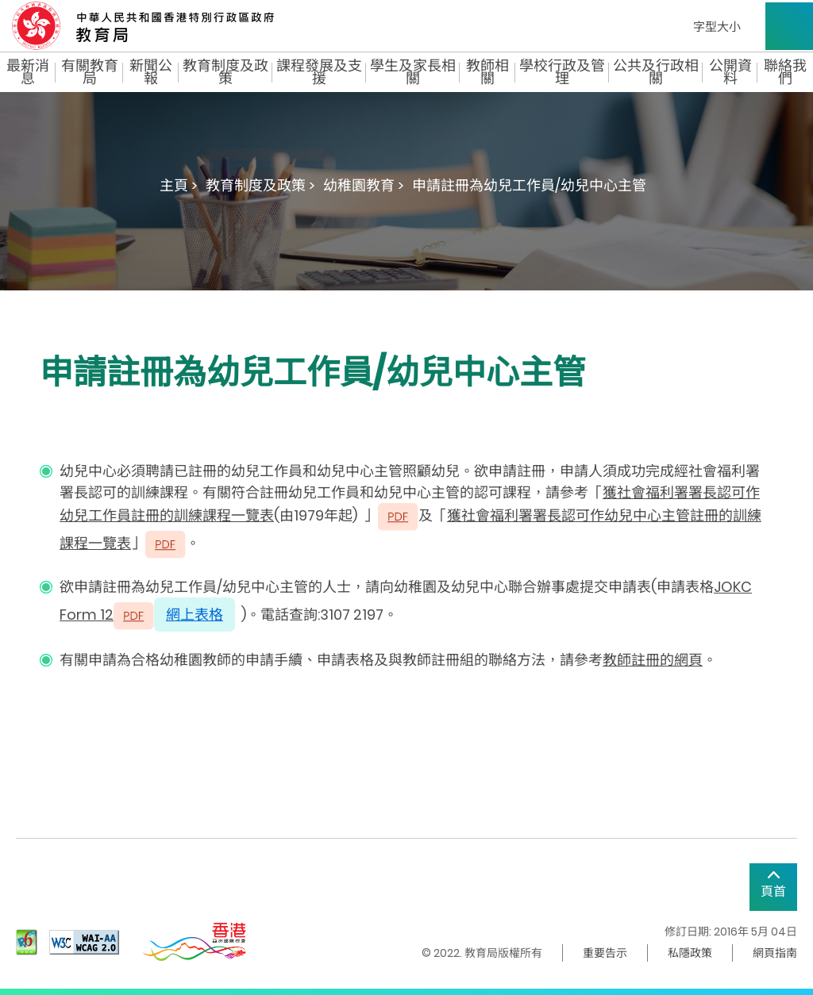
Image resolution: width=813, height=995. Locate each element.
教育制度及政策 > (260, 185)
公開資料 (730, 72)
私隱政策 (690, 953)
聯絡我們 (785, 72)
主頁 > (179, 185)
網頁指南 (775, 953)
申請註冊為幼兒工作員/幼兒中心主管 (529, 185)
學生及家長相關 (413, 72)
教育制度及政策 (225, 72)
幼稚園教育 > (363, 185)
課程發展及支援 (319, 72)
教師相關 (487, 72)
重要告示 (605, 953)
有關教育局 (89, 72)
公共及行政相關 (656, 72)
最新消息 (27, 72)
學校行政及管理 (562, 72)
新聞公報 (150, 72)
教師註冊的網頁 (653, 660)
